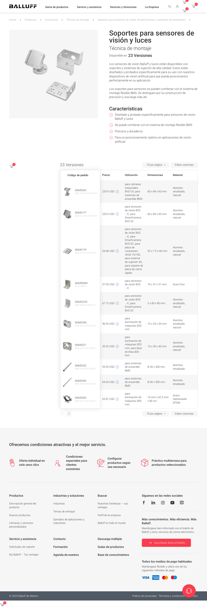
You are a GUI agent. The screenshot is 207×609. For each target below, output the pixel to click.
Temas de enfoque (64, 511)
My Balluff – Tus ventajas (24, 554)
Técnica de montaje (77, 19)
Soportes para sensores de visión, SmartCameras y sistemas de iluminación (141, 19)
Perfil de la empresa (109, 515)
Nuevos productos (19, 515)
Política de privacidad (144, 596)
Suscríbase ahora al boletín (166, 542)
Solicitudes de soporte (22, 546)
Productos (31, 19)
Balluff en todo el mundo (112, 523)
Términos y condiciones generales (178, 596)
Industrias (59, 503)
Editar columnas (184, 164)
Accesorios (51, 19)
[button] (56, 7)
